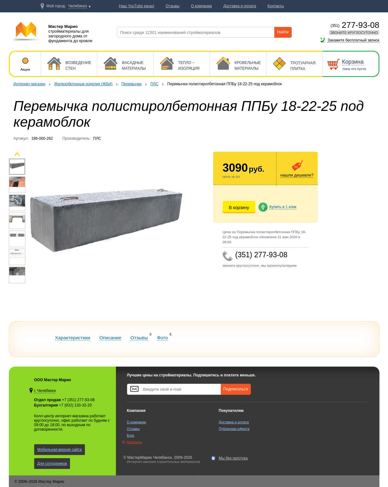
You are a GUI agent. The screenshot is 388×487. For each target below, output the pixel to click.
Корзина (353, 62)
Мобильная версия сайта (59, 449)
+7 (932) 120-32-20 (75, 405)
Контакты (134, 442)
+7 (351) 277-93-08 (78, 400)
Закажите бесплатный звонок (353, 40)
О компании (136, 422)
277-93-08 (355, 25)
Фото (162, 337)
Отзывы (139, 337)
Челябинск (77, 6)
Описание (110, 337)
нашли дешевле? (296, 175)
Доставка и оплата (234, 422)
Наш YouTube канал (136, 6)
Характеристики (72, 337)
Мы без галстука (233, 458)
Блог (131, 435)
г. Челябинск (45, 390)
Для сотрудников (52, 463)
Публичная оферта (234, 429)
